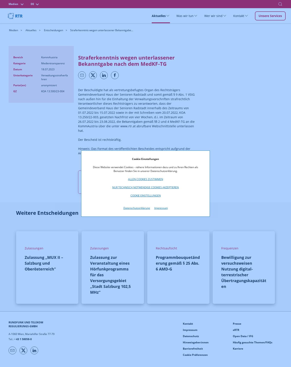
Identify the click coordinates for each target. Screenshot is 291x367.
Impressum (161, 208)
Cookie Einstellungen (145, 195)
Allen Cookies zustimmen (145, 179)
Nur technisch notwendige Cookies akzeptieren (145, 187)
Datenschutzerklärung (136, 208)
